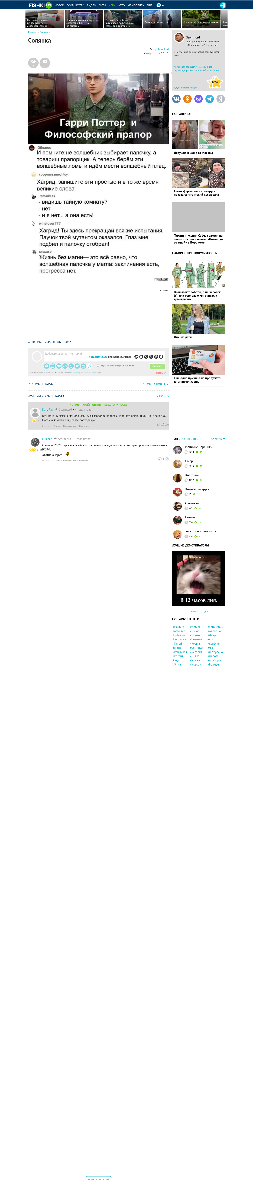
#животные (214, 631)
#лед (176, 660)
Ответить (46, 426)
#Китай (177, 643)
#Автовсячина (181, 639)
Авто (121, 5)
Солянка (45, 32)
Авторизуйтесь (98, 357)
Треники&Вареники (198, 447)
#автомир (179, 631)
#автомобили (215, 627)
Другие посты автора (185, 87)
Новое (59, 5)
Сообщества (75, 5)
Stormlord (193, 37)
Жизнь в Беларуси (196, 489)
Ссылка (57, 426)
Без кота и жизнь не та (200, 531)
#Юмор (194, 631)
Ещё (150, 5)
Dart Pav (47, 409)
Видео (91, 5)
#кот (210, 639)
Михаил (47, 439)
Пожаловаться (69, 426)
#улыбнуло (197, 648)
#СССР (194, 656)
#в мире (195, 627)
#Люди (211, 635)
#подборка (214, 660)
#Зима (177, 664)
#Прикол (195, 635)
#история (196, 652)
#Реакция (213, 664)
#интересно (215, 652)
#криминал (180, 652)
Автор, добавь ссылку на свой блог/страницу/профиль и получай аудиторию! (197, 68)
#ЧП (210, 648)
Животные (191, 475)
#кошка (195, 643)
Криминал (191, 503)
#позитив (196, 639)
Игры (112, 5)
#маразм (195, 664)
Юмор (188, 461)
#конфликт (214, 643)
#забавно (179, 635)
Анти (102, 5)
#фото (177, 648)
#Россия (178, 656)
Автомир (190, 517)
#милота (212, 656)
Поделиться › (85, 426)
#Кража (195, 660)
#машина (178, 627)
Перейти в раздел (198, 611)
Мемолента (136, 5)
